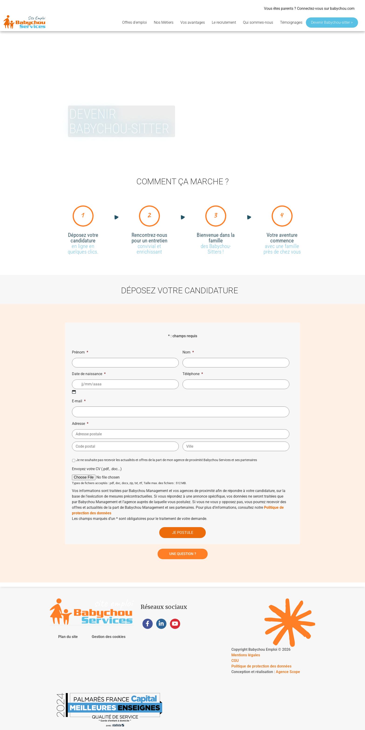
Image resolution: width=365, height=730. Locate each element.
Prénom (80, 352)
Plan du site (68, 636)
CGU (235, 660)
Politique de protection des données (261, 666)
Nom (188, 352)
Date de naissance (89, 374)
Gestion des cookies (108, 636)
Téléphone (192, 374)
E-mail (79, 401)
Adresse (80, 423)
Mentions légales (245, 655)
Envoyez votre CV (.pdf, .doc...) (97, 469)
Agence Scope (288, 672)
